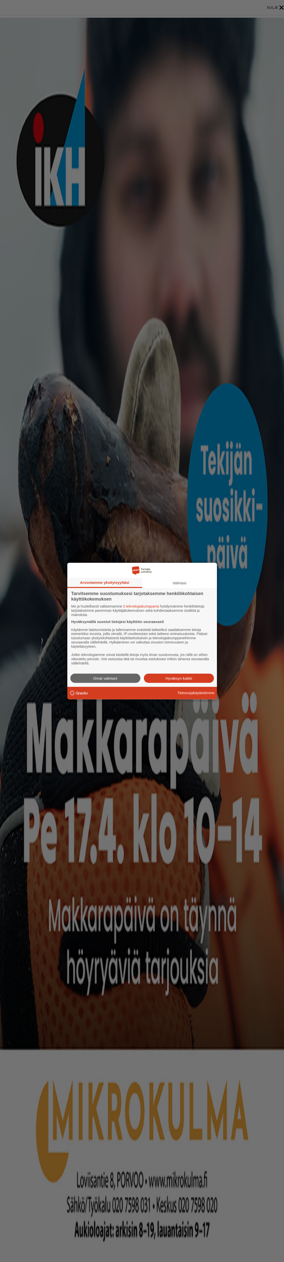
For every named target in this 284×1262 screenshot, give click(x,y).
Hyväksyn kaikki (179, 678)
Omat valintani (105, 678)
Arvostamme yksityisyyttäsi (104, 582)
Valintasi (180, 583)
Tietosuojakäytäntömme (195, 693)
